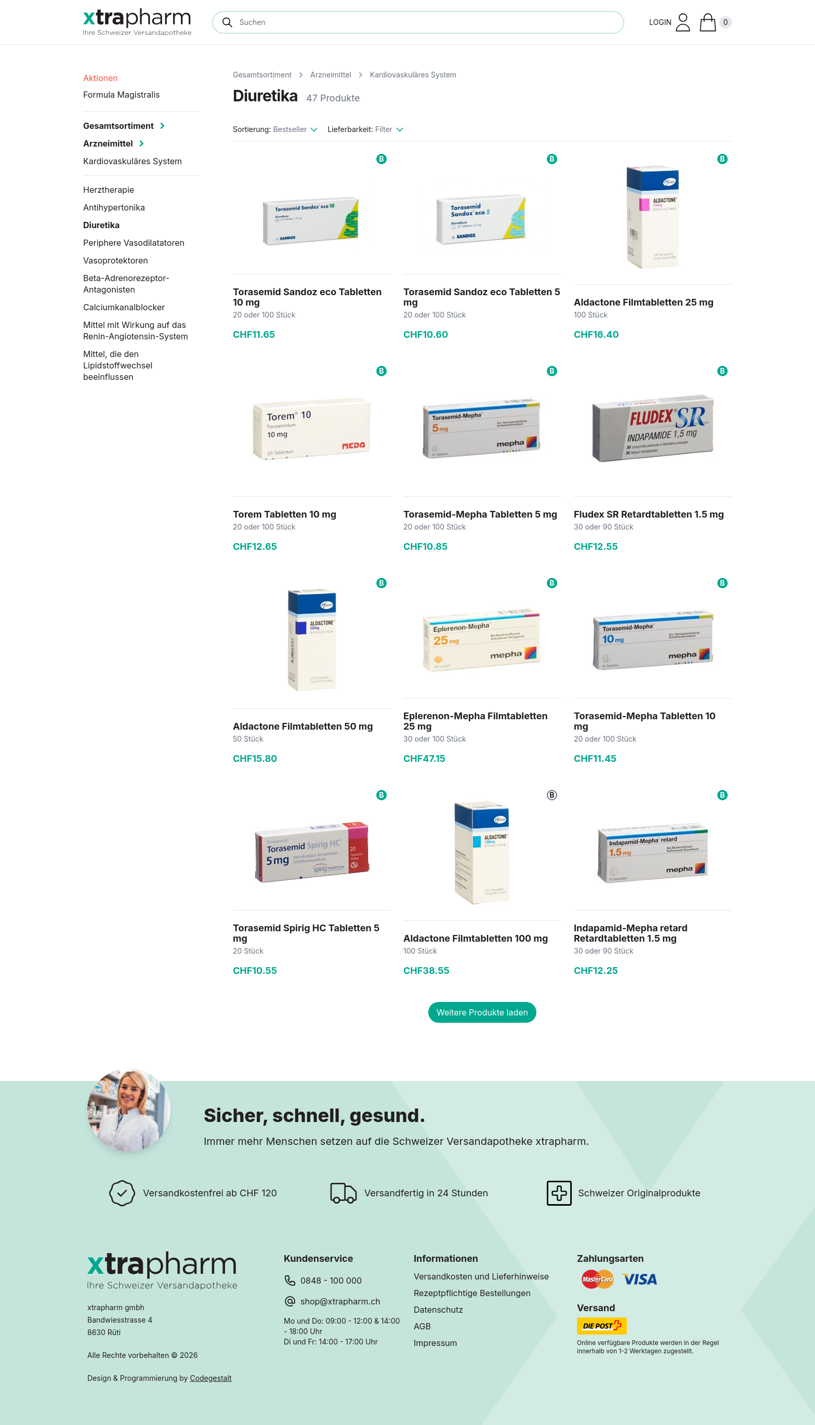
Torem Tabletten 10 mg (284, 514)
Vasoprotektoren (115, 260)
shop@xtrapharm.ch (340, 1301)
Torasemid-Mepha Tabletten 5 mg (480, 514)
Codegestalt (210, 1378)
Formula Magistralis (121, 94)
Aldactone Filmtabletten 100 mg (475, 938)
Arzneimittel (330, 74)
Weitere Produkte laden (482, 1012)
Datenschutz (438, 1309)
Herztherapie (108, 189)
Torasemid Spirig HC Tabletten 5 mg (306, 933)
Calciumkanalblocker (124, 307)
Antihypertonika (114, 207)
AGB (422, 1326)
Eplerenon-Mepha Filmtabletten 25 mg (475, 721)
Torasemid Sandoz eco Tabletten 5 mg (481, 297)
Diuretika (101, 225)
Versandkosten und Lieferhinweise (481, 1276)
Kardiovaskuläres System (413, 74)
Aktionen (100, 78)
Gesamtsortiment (262, 74)
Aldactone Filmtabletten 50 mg (303, 726)
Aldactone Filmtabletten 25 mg (644, 302)
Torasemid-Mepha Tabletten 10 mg (645, 721)
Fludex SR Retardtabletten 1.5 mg (649, 514)
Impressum (435, 1343)
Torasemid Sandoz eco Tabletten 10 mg (307, 297)
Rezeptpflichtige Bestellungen (472, 1293)
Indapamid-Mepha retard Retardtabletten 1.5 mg (631, 933)
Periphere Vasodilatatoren (134, 243)
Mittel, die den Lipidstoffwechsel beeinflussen (117, 365)
